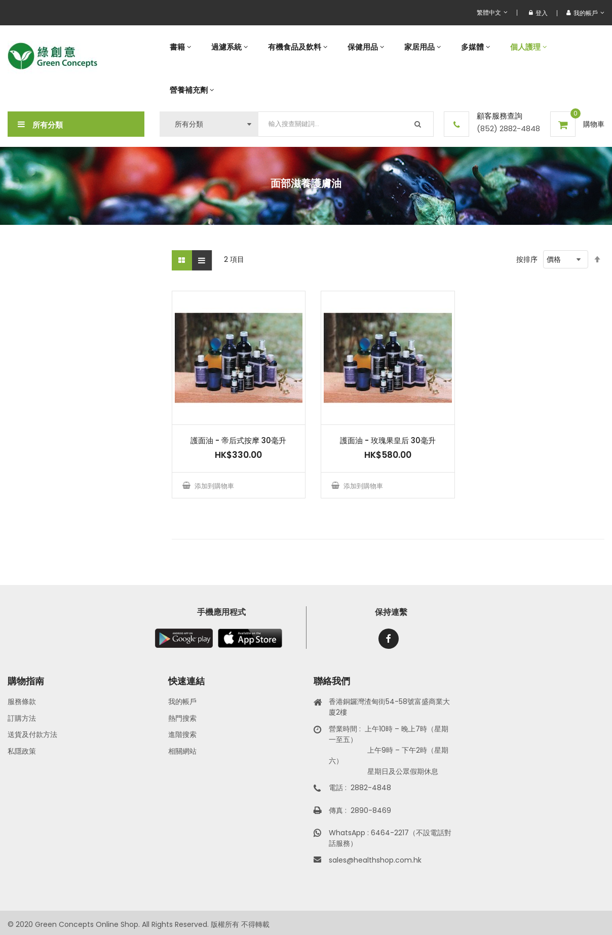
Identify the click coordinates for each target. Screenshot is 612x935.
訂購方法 (22, 718)
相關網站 (182, 751)
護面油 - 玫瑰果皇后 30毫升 (388, 440)
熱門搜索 (182, 718)
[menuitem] (180, 46)
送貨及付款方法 (32, 734)
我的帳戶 (182, 701)
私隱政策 (22, 751)
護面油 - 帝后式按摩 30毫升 (238, 440)
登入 (538, 13)
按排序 (527, 259)
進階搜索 (182, 734)
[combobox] (346, 124)
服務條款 (22, 701)
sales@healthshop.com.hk (375, 860)
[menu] (382, 68)
